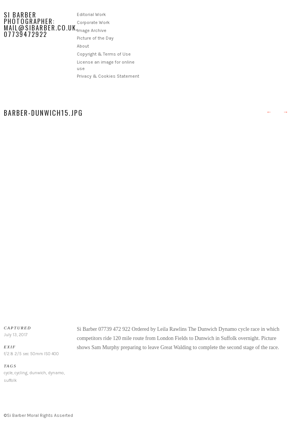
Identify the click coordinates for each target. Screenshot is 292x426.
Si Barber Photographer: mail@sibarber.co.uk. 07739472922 (41, 24)
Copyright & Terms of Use (104, 54)
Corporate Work (93, 22)
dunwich (37, 372)
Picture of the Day (95, 38)
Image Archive (91, 30)
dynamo (56, 372)
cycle (8, 372)
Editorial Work (91, 14)
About (83, 46)
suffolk (10, 380)
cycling (20, 372)
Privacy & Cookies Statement (108, 76)
